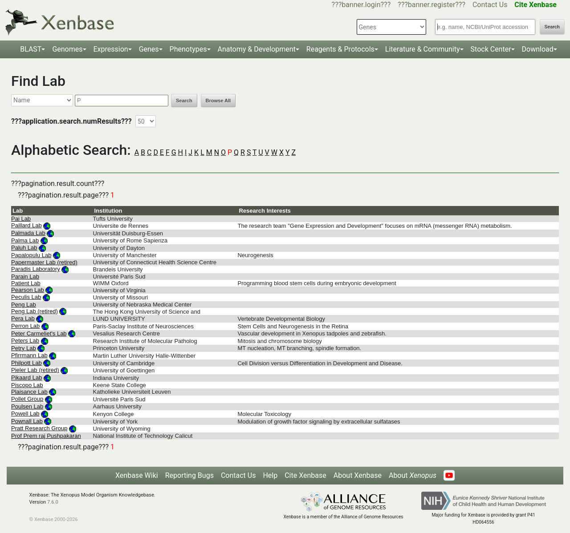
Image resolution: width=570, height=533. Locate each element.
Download (538, 49)
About (412, 475)
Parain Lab (25, 276)
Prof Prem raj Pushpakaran (46, 435)
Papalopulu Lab (31, 255)
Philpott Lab (26, 362)
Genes (149, 49)
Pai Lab (21, 218)
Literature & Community (422, 49)
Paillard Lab (26, 225)
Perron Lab (25, 326)
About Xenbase (358, 475)
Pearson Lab (27, 290)
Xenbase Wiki (136, 475)
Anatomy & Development (257, 49)
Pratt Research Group (39, 428)
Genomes (67, 49)
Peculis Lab (26, 297)
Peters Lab (25, 340)
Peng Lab (23, 304)
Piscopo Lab (27, 385)
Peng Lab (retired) (34, 311)
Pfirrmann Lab (29, 355)
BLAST (30, 49)
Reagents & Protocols (340, 49)
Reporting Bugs (189, 475)
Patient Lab (26, 283)
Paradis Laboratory (35, 269)
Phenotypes (188, 49)
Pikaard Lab (26, 377)
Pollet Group (27, 399)
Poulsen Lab (27, 406)
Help (270, 475)
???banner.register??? (431, 4)
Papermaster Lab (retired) (44, 262)
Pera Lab (23, 318)
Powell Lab (25, 413)
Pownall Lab (27, 421)
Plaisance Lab (29, 391)
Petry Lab (23, 348)
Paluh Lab (24, 247)
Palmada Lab (28, 233)
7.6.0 (52, 502)
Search (552, 27)
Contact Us (490, 4)
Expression (111, 49)
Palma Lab (25, 240)
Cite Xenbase (305, 475)
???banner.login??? (361, 4)
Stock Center (491, 49)
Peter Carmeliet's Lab (39, 333)
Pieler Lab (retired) (35, 370)
